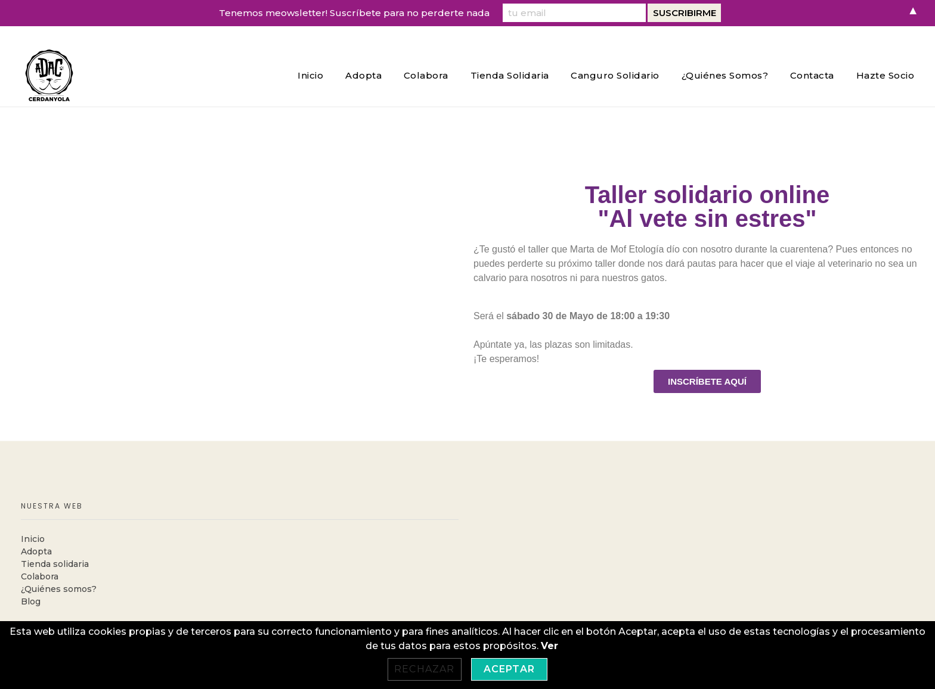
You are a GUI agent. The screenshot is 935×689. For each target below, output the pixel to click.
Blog (31, 601)
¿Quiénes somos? (59, 589)
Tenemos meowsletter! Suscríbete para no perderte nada (354, 12)
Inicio (33, 539)
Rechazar (424, 669)
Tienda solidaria (55, 564)
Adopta (36, 551)
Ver (549, 645)
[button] (707, 381)
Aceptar (509, 669)
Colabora (39, 576)
